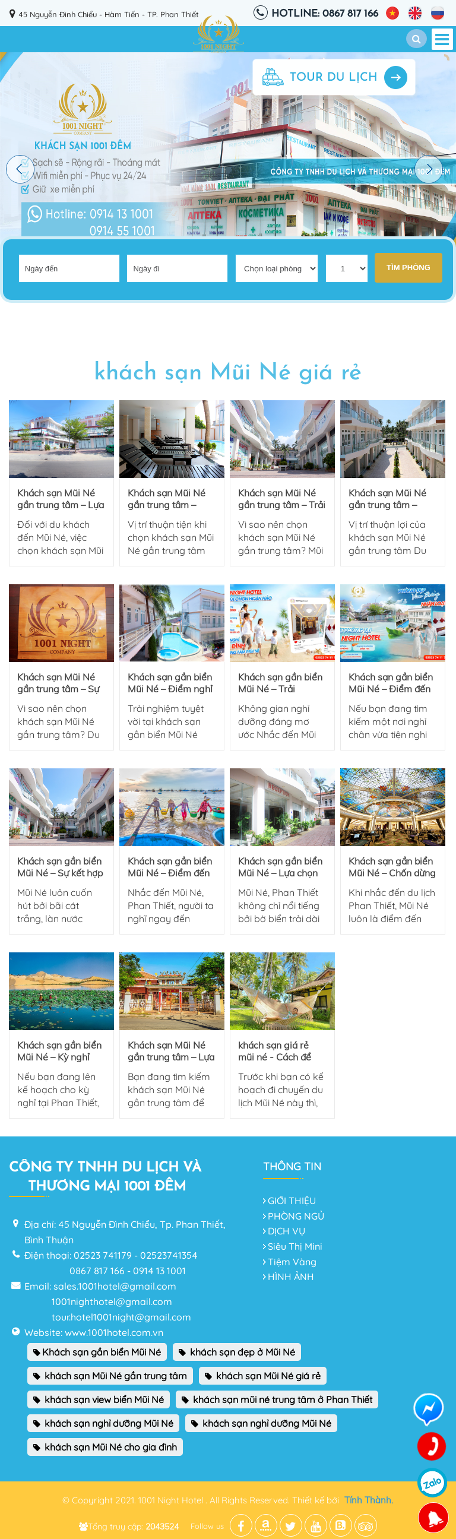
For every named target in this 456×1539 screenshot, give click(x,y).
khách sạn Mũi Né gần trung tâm (110, 1376)
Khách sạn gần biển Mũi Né (97, 1352)
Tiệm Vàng (292, 1262)
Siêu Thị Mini (295, 1246)
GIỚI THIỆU (292, 1200)
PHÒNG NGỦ (296, 1216)
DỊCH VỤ (286, 1231)
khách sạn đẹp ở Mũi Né (237, 1352)
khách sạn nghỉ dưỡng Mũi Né (103, 1423)
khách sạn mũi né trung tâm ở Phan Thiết (277, 1399)
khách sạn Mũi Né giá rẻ (263, 1376)
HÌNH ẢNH (291, 1276)
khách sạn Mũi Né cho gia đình (105, 1447)
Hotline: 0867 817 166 (324, 14)
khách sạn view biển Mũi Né (98, 1399)
